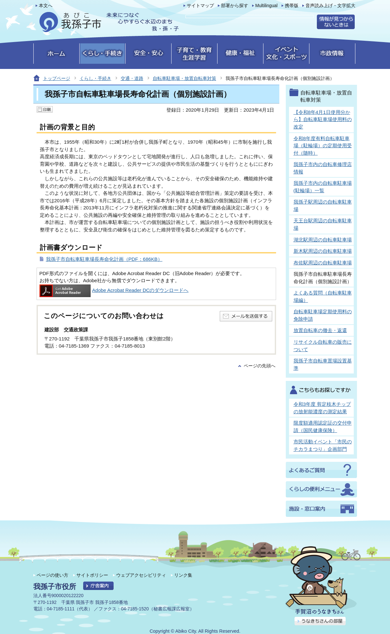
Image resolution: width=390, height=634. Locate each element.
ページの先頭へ (259, 365)
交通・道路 (132, 78)
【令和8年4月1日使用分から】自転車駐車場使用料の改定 (323, 119)
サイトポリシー (92, 575)
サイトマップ (200, 5)
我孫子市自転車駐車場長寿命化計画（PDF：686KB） (104, 259)
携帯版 (291, 5)
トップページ (56, 78)
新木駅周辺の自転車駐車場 (323, 251)
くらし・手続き (95, 78)
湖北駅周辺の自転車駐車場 (323, 239)
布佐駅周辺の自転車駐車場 (323, 262)
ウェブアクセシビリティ (141, 575)
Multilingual (266, 5)
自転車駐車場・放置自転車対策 (184, 78)
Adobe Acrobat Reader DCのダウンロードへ (114, 290)
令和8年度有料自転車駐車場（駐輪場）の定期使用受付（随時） (323, 146)
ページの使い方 (52, 575)
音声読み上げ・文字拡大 (330, 5)
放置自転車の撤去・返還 (320, 330)
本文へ (45, 5)
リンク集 (183, 575)
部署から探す (234, 5)
